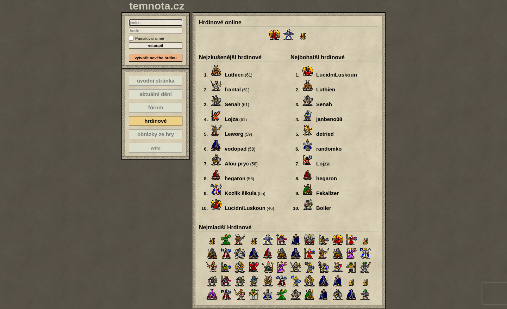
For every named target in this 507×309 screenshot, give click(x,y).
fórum (155, 107)
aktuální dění (155, 94)
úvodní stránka (156, 81)
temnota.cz (156, 6)
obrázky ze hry (155, 134)
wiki (156, 148)
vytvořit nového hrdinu (155, 58)
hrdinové (155, 121)
